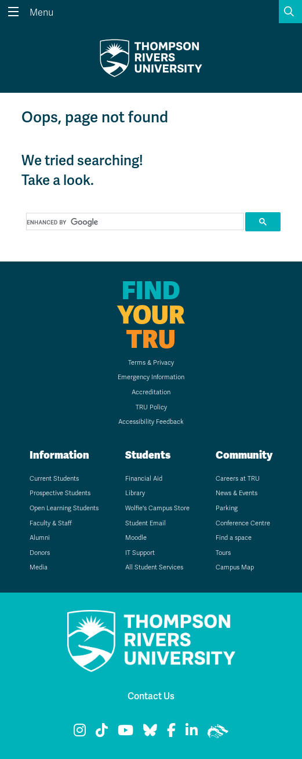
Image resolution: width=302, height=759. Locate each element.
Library (135, 493)
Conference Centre (243, 523)
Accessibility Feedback (151, 422)
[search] (134, 222)
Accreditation (151, 392)
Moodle (136, 538)
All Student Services (154, 567)
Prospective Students (60, 493)
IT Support (140, 553)
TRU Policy (151, 407)
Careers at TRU (238, 478)
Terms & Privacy (151, 362)
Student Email (145, 523)
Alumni (40, 538)
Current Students (54, 478)
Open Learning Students (64, 508)
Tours (223, 553)
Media (39, 567)
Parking (227, 508)
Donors (40, 553)
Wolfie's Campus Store (157, 508)
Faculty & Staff (51, 523)
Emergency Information (151, 377)
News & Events (236, 493)
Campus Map (235, 567)
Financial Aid (143, 478)
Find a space (234, 538)
